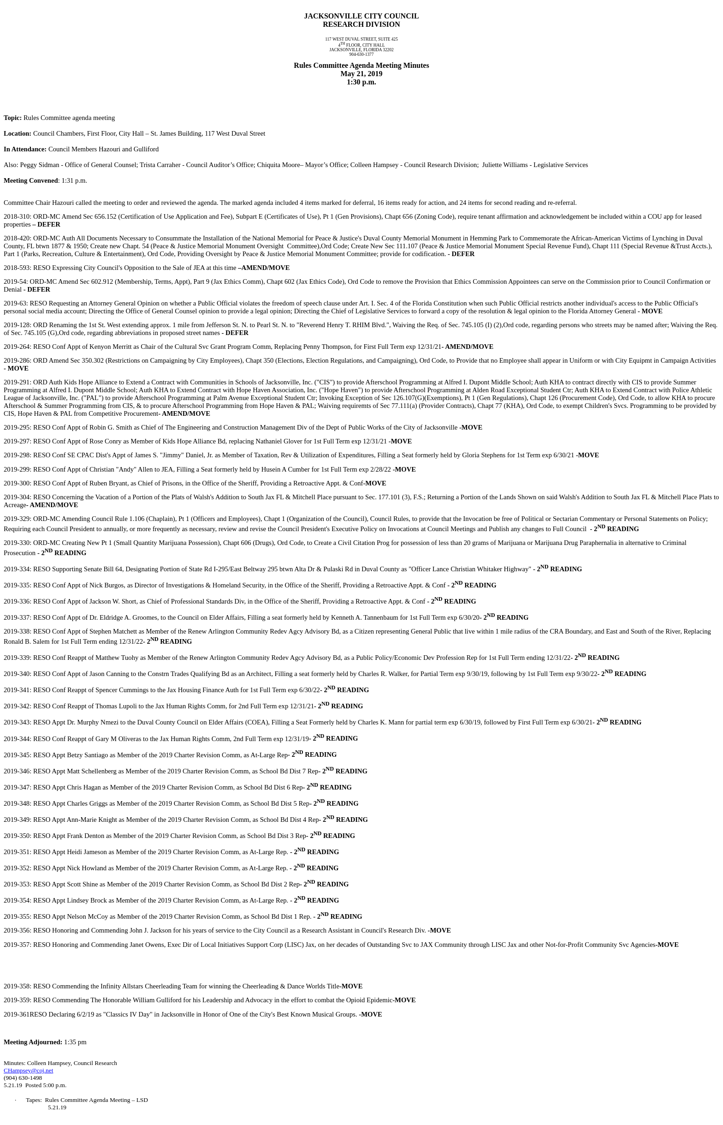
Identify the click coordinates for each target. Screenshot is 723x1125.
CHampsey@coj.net (28, 1070)
